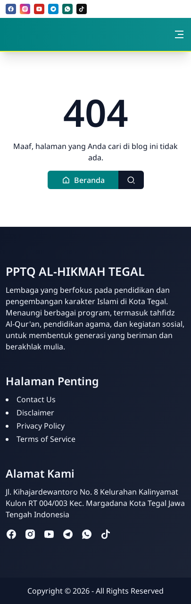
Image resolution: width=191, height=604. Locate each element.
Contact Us (36, 399)
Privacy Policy (41, 426)
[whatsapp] (67, 9)
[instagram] (25, 9)
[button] (83, 180)
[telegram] (53, 9)
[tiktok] (81, 9)
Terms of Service (46, 439)
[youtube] (39, 9)
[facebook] (11, 9)
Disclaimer (35, 412)
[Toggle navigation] (179, 34)
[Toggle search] (131, 180)
